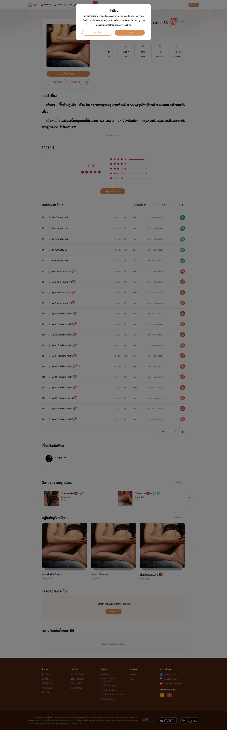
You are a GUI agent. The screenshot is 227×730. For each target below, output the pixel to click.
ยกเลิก (97, 32)
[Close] (146, 8)
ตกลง (130, 32)
